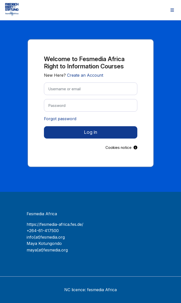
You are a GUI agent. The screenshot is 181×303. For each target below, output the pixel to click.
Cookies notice (121, 147)
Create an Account (85, 75)
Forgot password (60, 118)
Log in (90, 132)
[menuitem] (172, 10)
